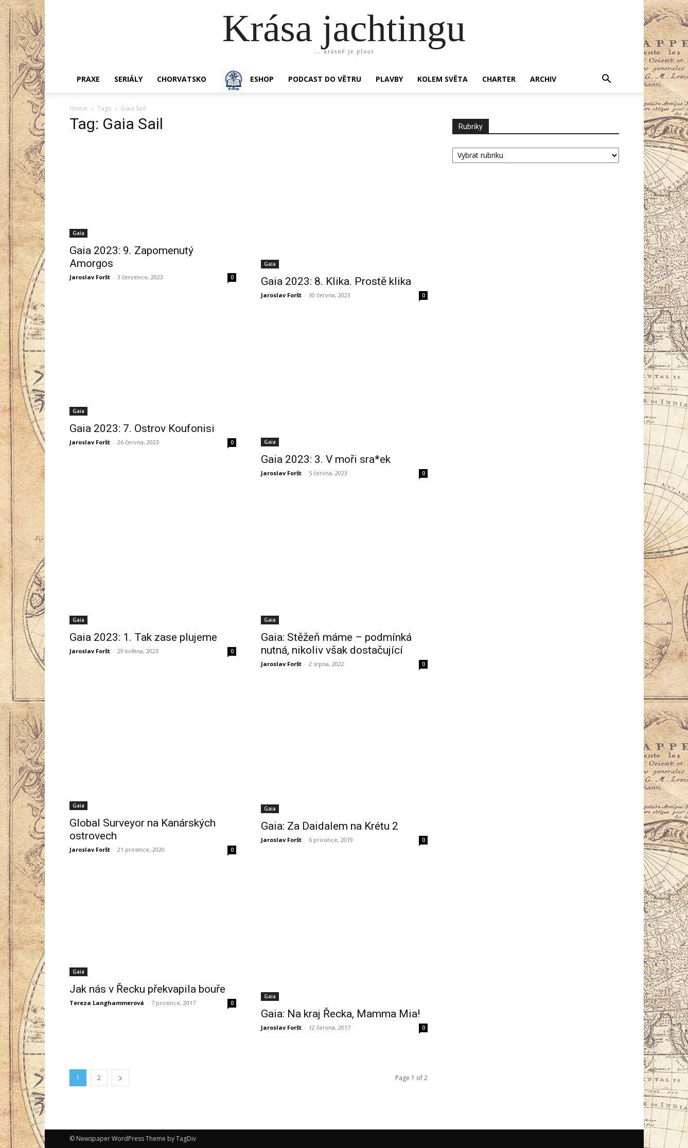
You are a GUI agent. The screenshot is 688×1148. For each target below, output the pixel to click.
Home (78, 108)
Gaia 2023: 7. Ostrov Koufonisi (142, 428)
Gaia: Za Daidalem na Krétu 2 (329, 826)
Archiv (543, 79)
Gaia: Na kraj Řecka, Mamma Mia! (340, 1014)
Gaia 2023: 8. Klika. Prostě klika (336, 281)
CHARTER (499, 79)
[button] (606, 80)
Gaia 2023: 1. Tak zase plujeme (143, 637)
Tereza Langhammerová (106, 1003)
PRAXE (88, 79)
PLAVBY (389, 79)
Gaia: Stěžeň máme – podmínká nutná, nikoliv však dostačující (336, 643)
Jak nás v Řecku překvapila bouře (147, 989)
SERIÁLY (128, 79)
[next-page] (120, 1077)
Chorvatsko (181, 79)
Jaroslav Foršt (89, 277)
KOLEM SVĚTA (442, 79)
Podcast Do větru (324, 79)
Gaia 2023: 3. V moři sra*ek (326, 459)
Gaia (78, 233)
